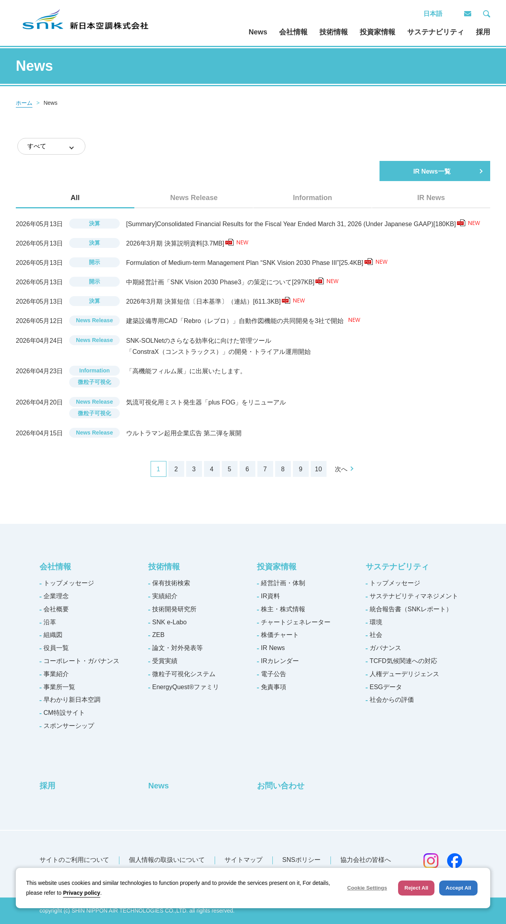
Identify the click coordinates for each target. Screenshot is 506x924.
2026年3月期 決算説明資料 (180, 243)
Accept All (458, 888)
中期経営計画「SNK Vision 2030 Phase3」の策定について (225, 282)
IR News (273, 647)
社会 (376, 634)
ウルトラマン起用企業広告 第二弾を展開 (184, 433)
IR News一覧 (431, 171)
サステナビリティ (435, 32)
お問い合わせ (280, 785)
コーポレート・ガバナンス (81, 661)
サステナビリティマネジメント (414, 596)
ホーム (24, 103)
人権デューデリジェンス (404, 674)
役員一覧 (56, 647)
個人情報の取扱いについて (167, 859)
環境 (376, 622)
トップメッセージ (68, 583)
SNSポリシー (301, 859)
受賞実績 (164, 661)
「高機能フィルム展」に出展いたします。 (186, 371)
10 (318, 469)
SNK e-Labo (169, 622)
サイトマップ (243, 859)
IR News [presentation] (431, 198)
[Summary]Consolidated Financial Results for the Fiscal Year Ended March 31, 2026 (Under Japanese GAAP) (295, 224)
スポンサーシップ (68, 725)
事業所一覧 (59, 687)
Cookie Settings (367, 888)
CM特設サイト (64, 712)
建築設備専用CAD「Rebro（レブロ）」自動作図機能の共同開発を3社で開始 (236, 320)
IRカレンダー (280, 661)
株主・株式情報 (283, 609)
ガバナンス (385, 647)
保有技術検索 (171, 583)
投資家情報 (377, 32)
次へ (341, 469)
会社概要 (56, 609)
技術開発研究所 (174, 609)
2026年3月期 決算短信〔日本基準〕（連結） (208, 301)
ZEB (158, 634)
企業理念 (56, 596)
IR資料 (270, 596)
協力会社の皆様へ (365, 859)
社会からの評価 (392, 699)
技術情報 (333, 32)
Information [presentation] (312, 198)
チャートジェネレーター (295, 622)
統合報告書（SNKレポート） (411, 609)
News (258, 32)
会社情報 (293, 32)
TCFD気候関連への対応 (403, 661)
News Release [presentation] (193, 198)
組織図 (52, 634)
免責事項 (273, 687)
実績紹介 (164, 596)
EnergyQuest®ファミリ (185, 687)
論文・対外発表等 (177, 647)
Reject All (416, 888)
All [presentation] (74, 198)
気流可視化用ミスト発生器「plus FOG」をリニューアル (206, 402)
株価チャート (280, 634)
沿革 (49, 622)
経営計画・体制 (283, 583)
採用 (483, 32)
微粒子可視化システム (183, 674)
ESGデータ (386, 687)
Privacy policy (81, 893)
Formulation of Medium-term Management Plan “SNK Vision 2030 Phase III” (249, 262)
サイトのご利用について (74, 859)
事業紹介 (56, 674)
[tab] (75, 197)
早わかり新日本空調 (71, 699)
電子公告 (273, 674)
